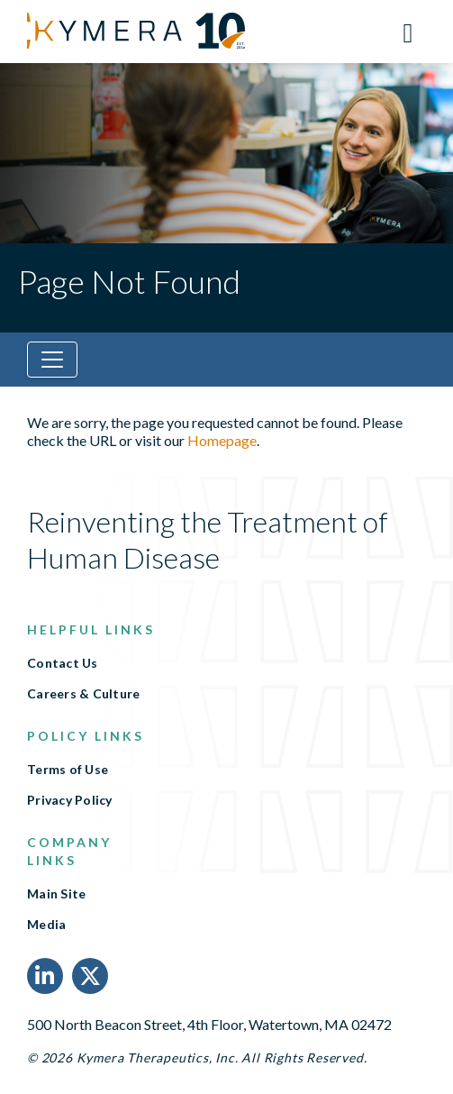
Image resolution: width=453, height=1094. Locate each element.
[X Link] (90, 976)
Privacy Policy (70, 800)
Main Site (56, 894)
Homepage (222, 440)
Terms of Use (67, 769)
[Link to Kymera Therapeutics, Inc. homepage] (112, 30)
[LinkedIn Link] (45, 976)
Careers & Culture (83, 694)
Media (46, 924)
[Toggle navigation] (52, 360)
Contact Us (62, 663)
